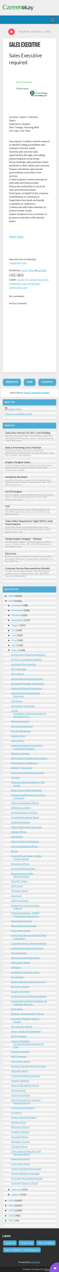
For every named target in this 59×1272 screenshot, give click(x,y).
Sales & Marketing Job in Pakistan (23, 447)
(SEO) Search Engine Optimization (29, 758)
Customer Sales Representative (27, 772)
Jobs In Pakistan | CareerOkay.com (22, 1250)
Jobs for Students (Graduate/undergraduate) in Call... (27, 1044)
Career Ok (22, 279)
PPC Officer (17, 673)
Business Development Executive (28, 1066)
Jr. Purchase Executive (22, 1107)
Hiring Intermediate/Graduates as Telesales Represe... (29, 1003)
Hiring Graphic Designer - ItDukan (23, 538)
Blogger (36, 1262)
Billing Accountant (21, 807)
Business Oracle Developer (25, 957)
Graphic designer (20, 1080)
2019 (11, 1210)
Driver (14, 851)
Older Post (47, 382)
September (17, 620)
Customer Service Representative (28, 943)
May (14, 640)
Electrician (10, 553)
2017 (11, 1220)
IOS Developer (19, 952)
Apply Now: (16, 236)
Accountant (17, 977)
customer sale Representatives (27, 948)
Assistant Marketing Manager (27, 1178)
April (14, 645)
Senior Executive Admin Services (28, 981)
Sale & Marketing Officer (24, 846)
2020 (11, 1205)
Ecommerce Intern (21, 930)
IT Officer (16, 1112)
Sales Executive (24, 45)
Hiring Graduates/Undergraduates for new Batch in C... (29, 713)
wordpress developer (16, 476)
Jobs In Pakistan (46, 1243)
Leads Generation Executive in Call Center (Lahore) (27, 747)
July (14, 630)
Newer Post (12, 382)
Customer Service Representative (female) (27, 568)
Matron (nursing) (20, 721)
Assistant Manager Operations (27, 683)
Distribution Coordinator (24, 762)
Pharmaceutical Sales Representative (22, 875)
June (14, 635)
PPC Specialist (19, 668)
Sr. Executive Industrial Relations (28, 654)
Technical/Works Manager (25, 1173)
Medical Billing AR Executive (26, 688)
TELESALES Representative (25, 1075)
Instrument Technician (22, 705)
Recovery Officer (20, 863)
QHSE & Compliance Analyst (26, 659)
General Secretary (20, 1159)
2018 (11, 1215)
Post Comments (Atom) (36, 392)
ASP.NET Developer (21, 767)
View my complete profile (18, 413)
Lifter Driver (17, 740)
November (17, 610)
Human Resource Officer (24, 812)
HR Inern (15, 967)
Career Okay (36, 279)
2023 (11, 595)
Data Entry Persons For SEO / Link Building (27, 432)
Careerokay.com (18, 262)
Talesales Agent (19, 890)
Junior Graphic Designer (24, 1117)
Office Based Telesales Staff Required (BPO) (26, 1153)
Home (30, 382)
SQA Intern (17, 1008)
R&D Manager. (19, 1036)
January (16, 1194)
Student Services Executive (25, 972)
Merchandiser (18, 1090)
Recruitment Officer (22, 1026)
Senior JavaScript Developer (26, 1031)
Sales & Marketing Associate (26, 826)
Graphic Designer (20, 753)
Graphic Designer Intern (17, 462)
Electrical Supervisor (22, 726)
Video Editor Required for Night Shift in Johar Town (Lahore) (29, 522)
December (17, 605)
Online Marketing (20, 822)
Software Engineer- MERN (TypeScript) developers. (25, 914)
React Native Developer (24, 925)
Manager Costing (20, 1141)
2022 (11, 600)
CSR (7, 506)
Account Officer (19, 1136)
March (15, 650)
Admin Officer (18, 831)
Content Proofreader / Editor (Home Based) (26, 857)
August (15, 625)
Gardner (15, 777)
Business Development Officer (27, 1013)
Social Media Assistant (23, 868)
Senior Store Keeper (21, 920)
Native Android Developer (25, 841)
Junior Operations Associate (26, 1168)
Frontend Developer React (25, 817)
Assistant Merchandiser (23, 664)
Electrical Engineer (21, 731)
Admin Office (18, 735)
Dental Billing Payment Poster (27, 678)
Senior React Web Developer (26, 790)
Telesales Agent (19, 1071)
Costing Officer (19, 1146)
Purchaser (16, 895)
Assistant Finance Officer (24, 1183)
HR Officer (17, 836)
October (16, 615)
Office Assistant (19, 900)
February (16, 1189)
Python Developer (20, 1095)
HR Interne (17, 701)
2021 (11, 1200)
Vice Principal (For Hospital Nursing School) (25, 1101)
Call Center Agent (20, 962)
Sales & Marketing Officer (25, 802)
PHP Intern (17, 885)
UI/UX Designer (13, 491)
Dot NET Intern (19, 881)
